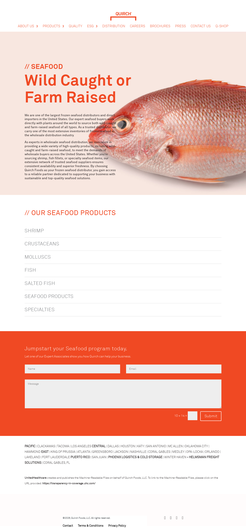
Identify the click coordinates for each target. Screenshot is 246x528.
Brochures (160, 22)
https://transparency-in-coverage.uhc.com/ (69, 483)
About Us (26, 22)
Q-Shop (221, 22)
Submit (210, 416)
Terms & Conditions (90, 525)
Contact (68, 525)
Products (51, 22)
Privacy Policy (117, 525)
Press (180, 22)
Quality (75, 22)
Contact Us (201, 22)
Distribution (113, 22)
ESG (90, 22)
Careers (137, 22)
